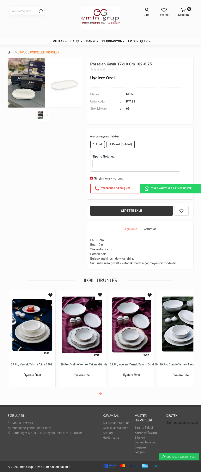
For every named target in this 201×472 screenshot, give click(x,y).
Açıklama (130, 229)
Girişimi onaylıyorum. (108, 178)
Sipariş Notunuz (103, 156)
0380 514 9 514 (20, 423)
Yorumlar (149, 229)
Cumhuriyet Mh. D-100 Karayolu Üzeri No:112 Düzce (45, 433)
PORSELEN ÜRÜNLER (44, 52)
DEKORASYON (112, 41)
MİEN (130, 94)
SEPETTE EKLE (131, 211)
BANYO (91, 41)
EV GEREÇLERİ (138, 41)
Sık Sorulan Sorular (116, 423)
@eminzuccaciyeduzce (182, 423)
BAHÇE (75, 41)
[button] (100, 393)
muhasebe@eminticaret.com (29, 428)
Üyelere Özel (102, 77)
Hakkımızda (111, 438)
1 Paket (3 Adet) (120, 144)
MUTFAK (58, 41)
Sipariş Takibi (144, 427)
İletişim (140, 452)
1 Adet (97, 144)
